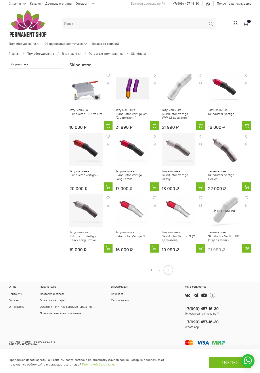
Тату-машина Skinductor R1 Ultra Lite (86, 112)
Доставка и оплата (58, 4)
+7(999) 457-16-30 (186, 4)
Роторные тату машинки (106, 54)
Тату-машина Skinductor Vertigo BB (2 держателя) (223, 236)
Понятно (230, 362)
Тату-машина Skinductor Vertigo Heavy (175, 175)
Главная (14, 54)
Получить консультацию (234, 4)
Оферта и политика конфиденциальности (68, 306)
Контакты (15, 294)
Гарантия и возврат (52, 300)
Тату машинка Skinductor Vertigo (221, 112)
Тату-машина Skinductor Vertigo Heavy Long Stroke (82, 236)
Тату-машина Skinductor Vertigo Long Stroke (129, 175)
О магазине (16, 306)
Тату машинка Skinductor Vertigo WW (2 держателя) (176, 114)
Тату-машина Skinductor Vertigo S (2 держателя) (178, 236)
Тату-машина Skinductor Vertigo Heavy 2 (221, 175)
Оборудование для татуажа (65, 44)
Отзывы (81, 4)
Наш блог (117, 294)
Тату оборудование (24, 44)
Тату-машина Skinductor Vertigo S (130, 234)
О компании (17, 4)
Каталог (35, 4)
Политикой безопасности (100, 364)
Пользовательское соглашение (60, 313)
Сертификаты (120, 300)
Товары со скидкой (105, 44)
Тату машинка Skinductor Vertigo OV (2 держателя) (131, 114)
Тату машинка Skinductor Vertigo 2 (83, 173)
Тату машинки (71, 54)
